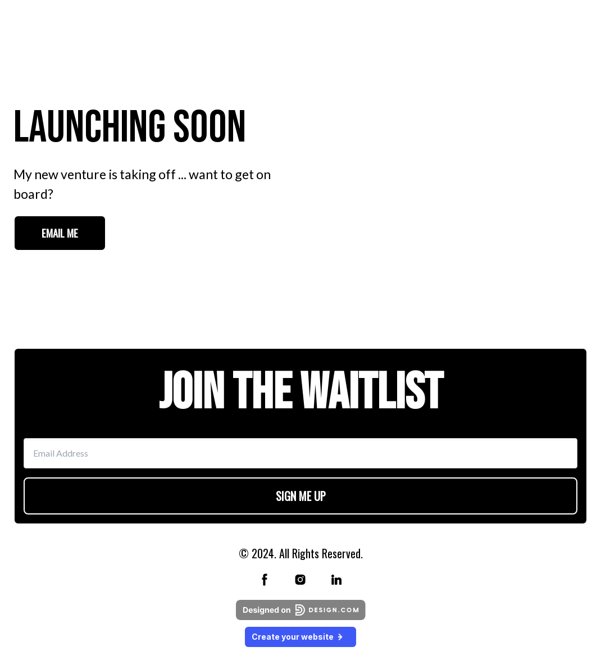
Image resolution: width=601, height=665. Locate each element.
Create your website (300, 636)
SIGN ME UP (301, 496)
